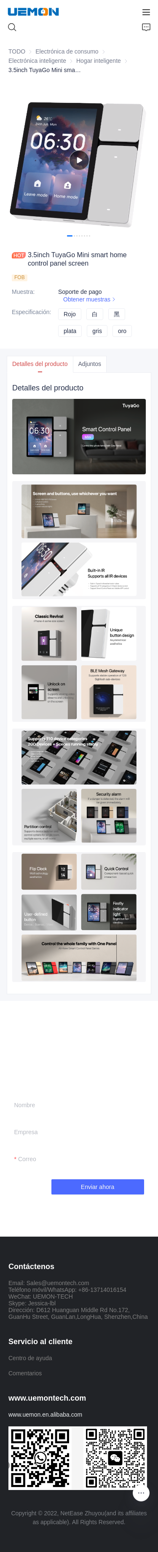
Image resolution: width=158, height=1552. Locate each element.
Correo (27, 1159)
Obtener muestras (90, 299)
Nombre (24, 1105)
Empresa (26, 1132)
